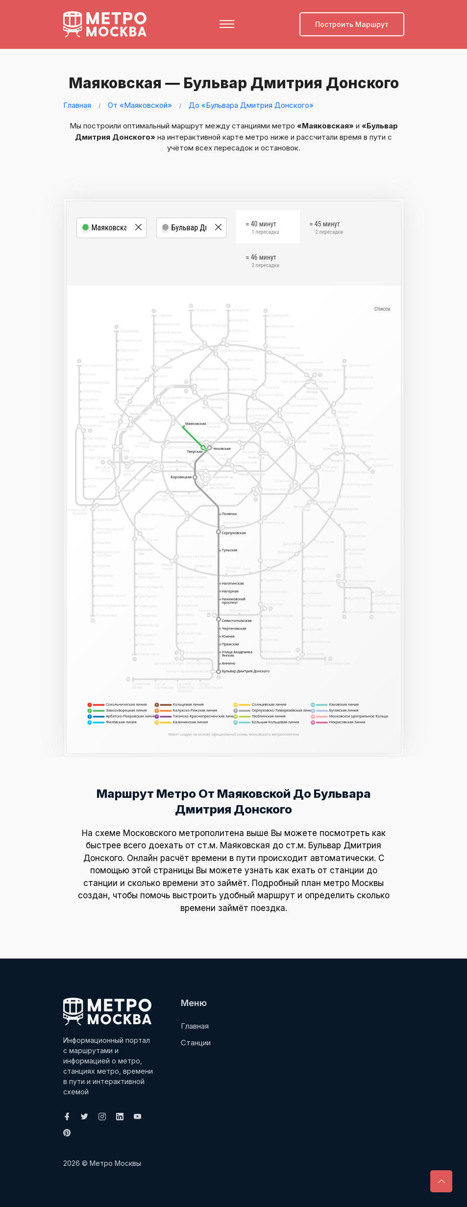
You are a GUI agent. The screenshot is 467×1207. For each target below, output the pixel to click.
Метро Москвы (115, 1162)
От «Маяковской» (140, 104)
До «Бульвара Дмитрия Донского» (251, 104)
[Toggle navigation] (227, 24)
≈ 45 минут (326, 229)
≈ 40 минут (262, 229)
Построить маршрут (352, 24)
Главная (77, 104)
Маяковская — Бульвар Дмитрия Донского (230, 83)
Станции (196, 1042)
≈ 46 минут (262, 262)
